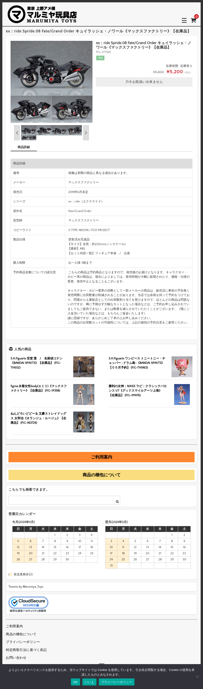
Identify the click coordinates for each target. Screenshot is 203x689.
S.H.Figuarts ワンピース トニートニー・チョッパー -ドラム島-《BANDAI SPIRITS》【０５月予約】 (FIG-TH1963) (137, 363)
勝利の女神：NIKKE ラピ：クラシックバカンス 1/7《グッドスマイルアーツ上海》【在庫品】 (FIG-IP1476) (138, 391)
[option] (51, 82)
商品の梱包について (102, 475)
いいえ (89, 682)
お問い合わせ (16, 658)
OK (75, 682)
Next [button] (86, 132)
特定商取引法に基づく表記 (26, 650)
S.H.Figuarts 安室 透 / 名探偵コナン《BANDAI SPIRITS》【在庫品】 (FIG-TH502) (36, 363)
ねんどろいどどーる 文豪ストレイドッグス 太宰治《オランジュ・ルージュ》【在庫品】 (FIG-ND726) (38, 418)
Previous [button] (17, 132)
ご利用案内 (101, 457)
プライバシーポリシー (23, 642)
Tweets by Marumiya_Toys (25, 586)
